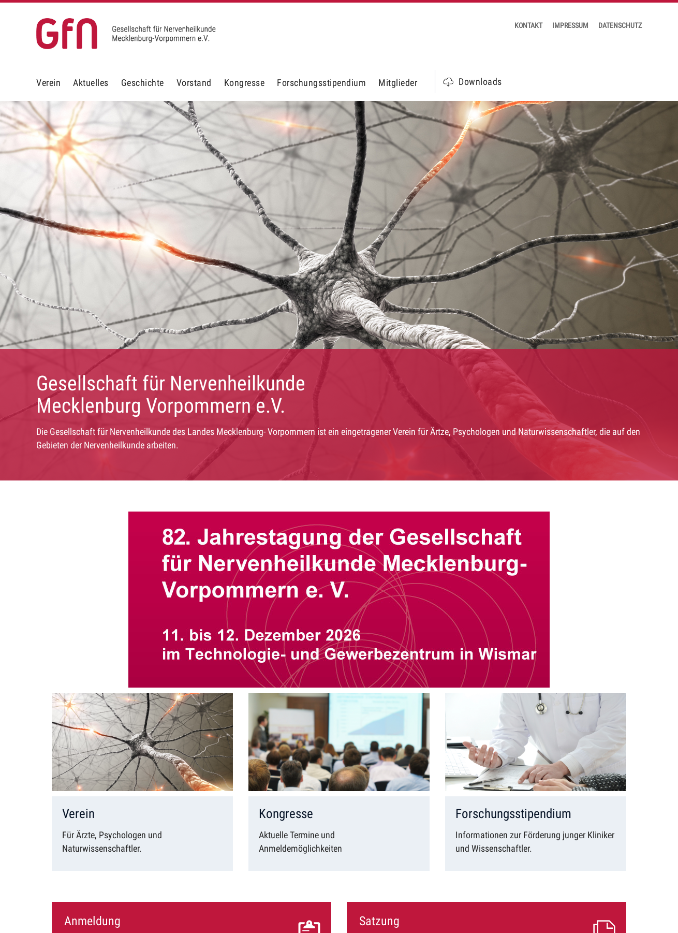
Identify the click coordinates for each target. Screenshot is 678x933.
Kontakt (528, 25)
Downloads (480, 81)
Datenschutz (620, 25)
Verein (48, 82)
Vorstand (194, 82)
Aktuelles (91, 82)
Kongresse (244, 82)
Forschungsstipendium (321, 82)
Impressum (570, 25)
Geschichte (142, 82)
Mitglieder (397, 82)
